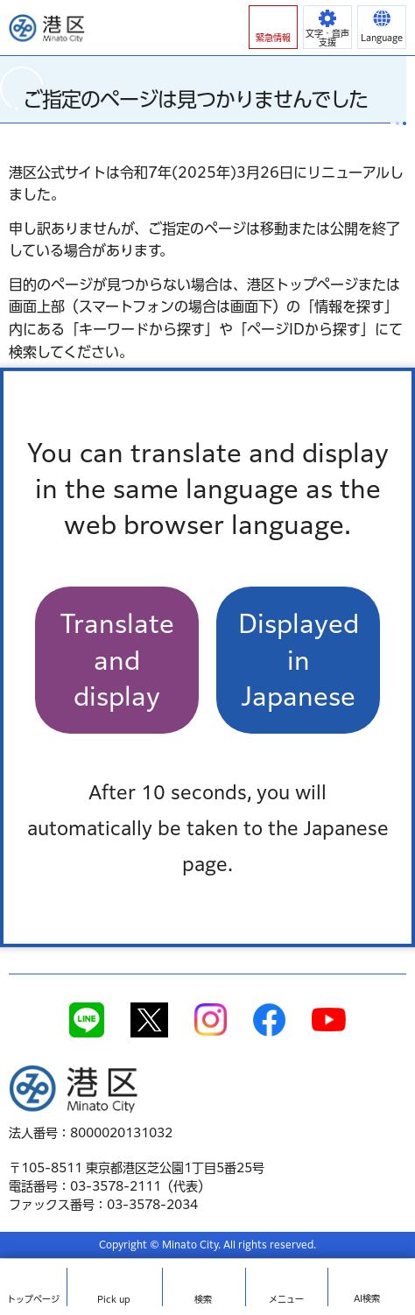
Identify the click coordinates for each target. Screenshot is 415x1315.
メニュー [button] (286, 1299)
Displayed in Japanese (298, 659)
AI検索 (367, 1298)
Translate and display (117, 659)
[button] (273, 27)
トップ (33, 1299)
